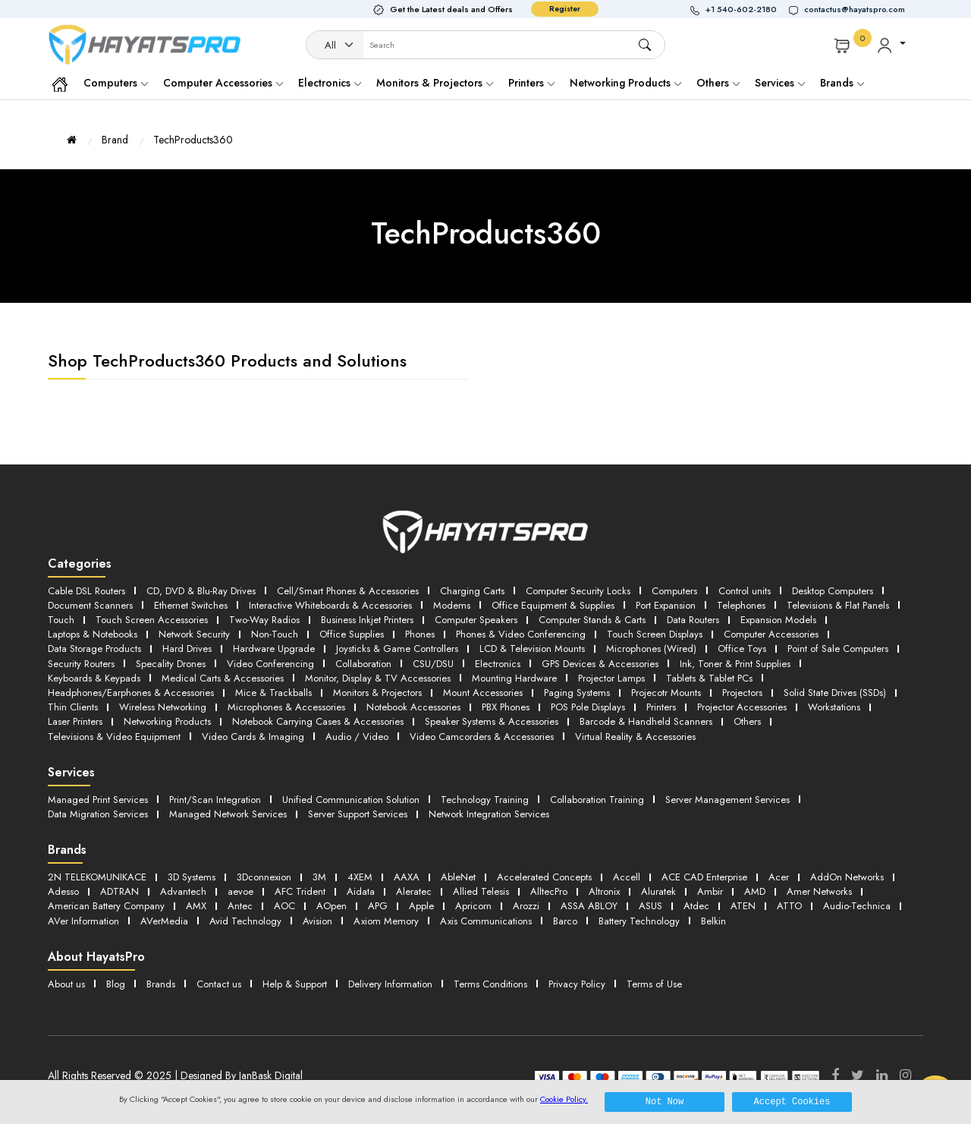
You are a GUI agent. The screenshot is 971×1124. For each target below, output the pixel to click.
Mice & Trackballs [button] (273, 692)
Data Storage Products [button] (94, 648)
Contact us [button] (218, 984)
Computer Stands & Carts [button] (592, 619)
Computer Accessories (223, 82)
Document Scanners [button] (90, 605)
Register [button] (564, 8)
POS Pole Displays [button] (588, 707)
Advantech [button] (183, 891)
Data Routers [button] (693, 619)
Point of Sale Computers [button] (837, 648)
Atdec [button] (696, 906)
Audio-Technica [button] (857, 906)
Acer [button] (778, 877)
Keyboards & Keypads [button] (94, 678)
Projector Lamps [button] (611, 678)
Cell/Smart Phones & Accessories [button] (348, 591)
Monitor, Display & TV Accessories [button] (378, 678)
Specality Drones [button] (171, 663)
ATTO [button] (789, 906)
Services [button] (780, 82)
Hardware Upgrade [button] (274, 648)
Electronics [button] (497, 663)
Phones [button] (420, 634)
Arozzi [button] (526, 906)
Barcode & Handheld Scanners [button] (646, 721)
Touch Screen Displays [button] (654, 634)
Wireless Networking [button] (162, 707)
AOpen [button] (331, 906)
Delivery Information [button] (390, 984)
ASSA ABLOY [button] (589, 906)
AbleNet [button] (458, 877)
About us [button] (66, 984)
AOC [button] (284, 906)
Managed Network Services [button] (228, 814)
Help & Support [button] (294, 984)
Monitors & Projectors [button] (377, 692)
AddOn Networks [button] (847, 877)
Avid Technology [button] (245, 921)
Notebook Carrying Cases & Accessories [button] (318, 721)
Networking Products (625, 82)
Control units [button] (744, 591)
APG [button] (378, 906)
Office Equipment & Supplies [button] (553, 605)
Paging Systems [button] (577, 692)
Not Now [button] (664, 1101)
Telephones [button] (741, 605)
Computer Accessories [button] (771, 634)
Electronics (329, 82)
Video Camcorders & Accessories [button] (482, 736)
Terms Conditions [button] (490, 984)
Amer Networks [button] (819, 891)
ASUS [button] (650, 906)
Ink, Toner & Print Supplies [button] (735, 663)
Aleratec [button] (414, 891)
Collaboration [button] (363, 663)
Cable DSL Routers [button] (86, 591)
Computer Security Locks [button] (578, 591)
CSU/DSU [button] (433, 663)
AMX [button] (196, 906)
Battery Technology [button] (639, 921)
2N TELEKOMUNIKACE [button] (97, 877)
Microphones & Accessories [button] (286, 707)
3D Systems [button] (191, 877)
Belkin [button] (713, 921)
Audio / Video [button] (356, 736)
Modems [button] (451, 605)
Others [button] (747, 721)
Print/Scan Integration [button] (215, 799)
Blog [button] (115, 984)
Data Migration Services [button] (98, 814)
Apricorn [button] (473, 906)
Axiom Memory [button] (386, 921)
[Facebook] (835, 1075)
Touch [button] (61, 619)
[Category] (335, 45)
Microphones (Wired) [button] (651, 648)
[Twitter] (857, 1075)
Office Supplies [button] (351, 634)
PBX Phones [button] (505, 707)
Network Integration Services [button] (489, 814)
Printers (531, 82)
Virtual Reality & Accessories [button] (635, 736)
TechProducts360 (193, 139)
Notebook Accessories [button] (413, 707)
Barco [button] (565, 921)
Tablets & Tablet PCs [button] (709, 678)
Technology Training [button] (485, 799)
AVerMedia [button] (164, 921)
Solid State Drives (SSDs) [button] (835, 692)
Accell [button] (626, 877)
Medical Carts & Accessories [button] (223, 678)
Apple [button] (421, 906)
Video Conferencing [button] (270, 663)
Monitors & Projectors (434, 82)
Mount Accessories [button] (483, 692)
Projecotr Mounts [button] (666, 692)
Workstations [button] (834, 707)
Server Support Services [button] (357, 814)
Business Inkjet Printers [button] (367, 619)
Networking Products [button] (167, 721)
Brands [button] (842, 82)
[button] (739, 9)
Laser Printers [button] (75, 721)
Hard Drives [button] (187, 648)
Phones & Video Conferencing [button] (521, 634)
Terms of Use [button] (654, 984)
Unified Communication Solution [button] (351, 799)
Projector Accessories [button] (742, 707)
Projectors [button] (742, 692)
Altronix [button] (604, 891)
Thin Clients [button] (73, 707)
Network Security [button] (194, 634)
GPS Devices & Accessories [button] (600, 663)
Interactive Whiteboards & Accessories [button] (330, 605)
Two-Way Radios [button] (264, 619)
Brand (115, 139)
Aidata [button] (361, 891)
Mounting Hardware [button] (514, 678)
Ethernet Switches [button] (191, 605)
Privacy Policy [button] (576, 984)
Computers (115, 82)
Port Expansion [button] (666, 605)
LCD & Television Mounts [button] (532, 648)
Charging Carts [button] (472, 591)
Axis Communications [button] (486, 921)
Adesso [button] (63, 891)
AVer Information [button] (83, 921)
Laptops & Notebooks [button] (92, 634)
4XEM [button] (359, 877)
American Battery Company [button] (106, 906)
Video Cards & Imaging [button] (253, 736)
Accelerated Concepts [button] (544, 877)
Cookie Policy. (564, 1099)
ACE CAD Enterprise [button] (704, 877)
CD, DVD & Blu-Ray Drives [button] (201, 591)
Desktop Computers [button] (832, 591)
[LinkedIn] (882, 1075)
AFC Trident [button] (300, 891)
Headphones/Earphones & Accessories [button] (131, 692)
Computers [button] (674, 591)
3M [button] (319, 877)
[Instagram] (905, 1075)
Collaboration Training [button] (597, 799)
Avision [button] (317, 921)
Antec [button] (240, 906)
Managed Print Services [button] (98, 799)
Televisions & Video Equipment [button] (114, 736)
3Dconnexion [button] (264, 877)
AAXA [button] (407, 877)
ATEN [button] (743, 906)
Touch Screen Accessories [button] (152, 619)
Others (718, 82)
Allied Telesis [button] (481, 891)
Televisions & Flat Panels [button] (838, 605)
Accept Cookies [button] (792, 1101)
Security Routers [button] (81, 663)
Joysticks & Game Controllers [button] (397, 648)
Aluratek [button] (658, 891)
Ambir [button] (710, 891)
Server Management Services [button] (727, 799)
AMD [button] (754, 891)
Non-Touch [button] (274, 634)
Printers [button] (661, 707)
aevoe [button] (240, 891)
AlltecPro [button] (548, 891)
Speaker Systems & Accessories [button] (491, 721)
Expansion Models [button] (778, 619)
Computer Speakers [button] (476, 619)
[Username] (500, 45)
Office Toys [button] (742, 648)
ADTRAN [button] (119, 891)
